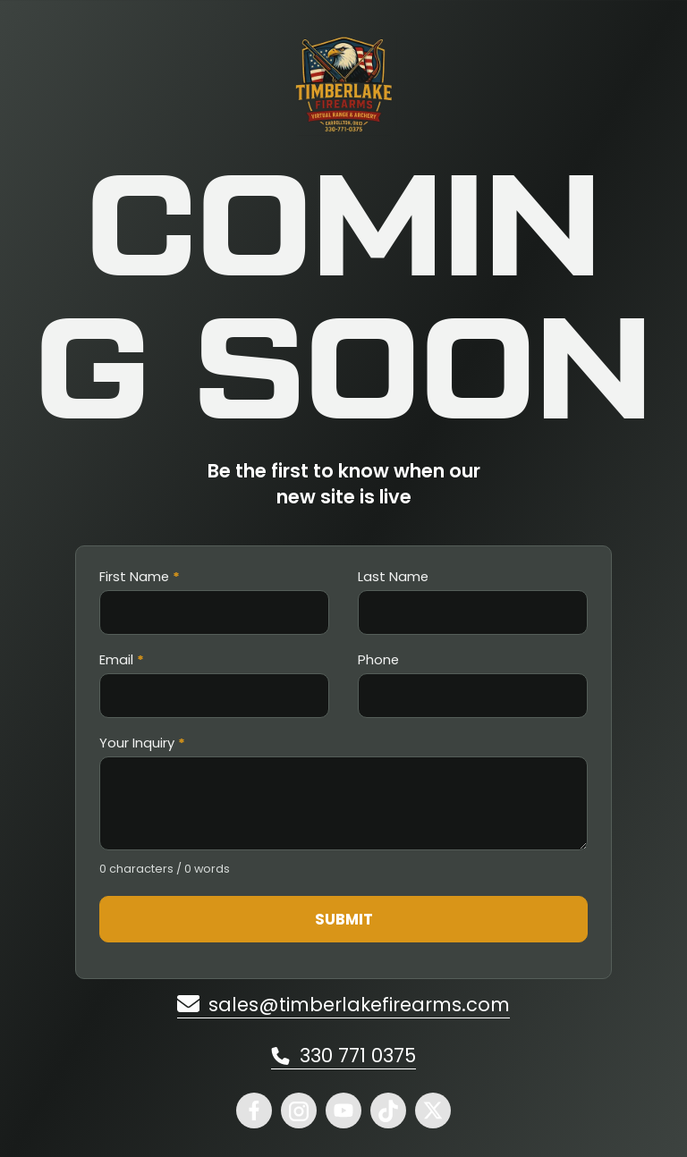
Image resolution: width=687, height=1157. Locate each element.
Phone (378, 660)
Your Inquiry (142, 743)
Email (121, 660)
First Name (139, 577)
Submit (344, 919)
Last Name (393, 577)
